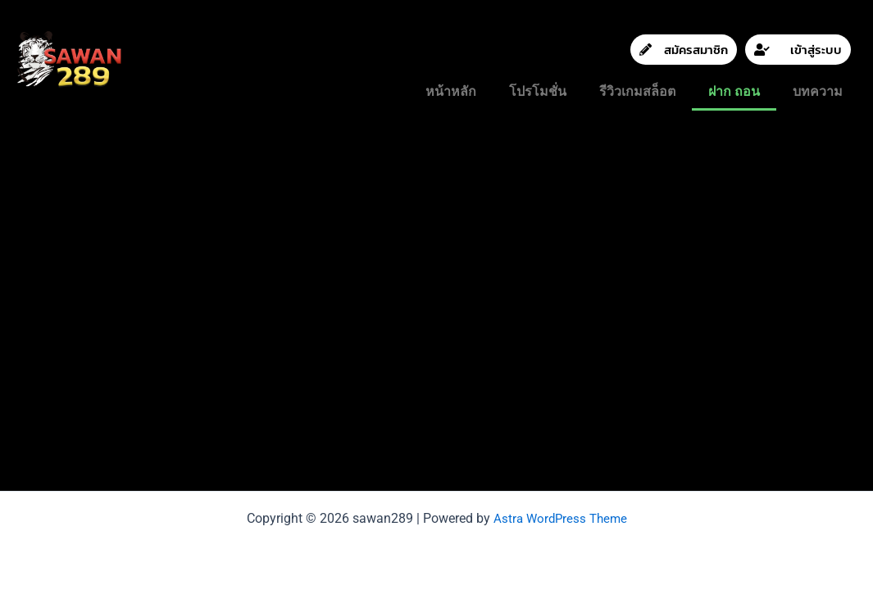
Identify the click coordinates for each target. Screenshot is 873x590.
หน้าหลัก (450, 91)
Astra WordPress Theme (560, 518)
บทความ (818, 91)
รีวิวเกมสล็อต (637, 91)
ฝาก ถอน (734, 91)
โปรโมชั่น (537, 91)
